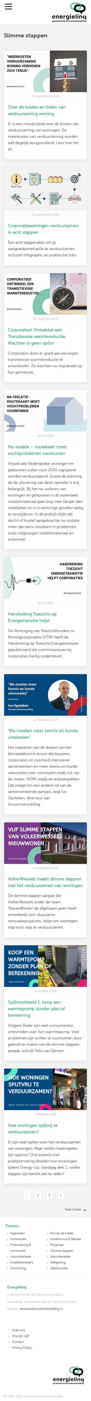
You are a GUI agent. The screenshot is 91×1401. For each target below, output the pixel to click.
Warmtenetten (60, 1256)
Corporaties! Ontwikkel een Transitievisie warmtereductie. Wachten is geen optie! (37, 337)
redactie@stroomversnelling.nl (41, 1309)
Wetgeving (58, 1262)
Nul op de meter (62, 1233)
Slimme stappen (61, 1251)
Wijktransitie (59, 1268)
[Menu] (11, 12)
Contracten (18, 1239)
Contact (18, 1342)
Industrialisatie (20, 1256)
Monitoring (18, 1268)
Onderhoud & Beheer (65, 1239)
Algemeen (17, 1233)
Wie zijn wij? (20, 1336)
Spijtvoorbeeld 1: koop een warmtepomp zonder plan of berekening (36, 1009)
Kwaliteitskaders (21, 1262)
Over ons (18, 1330)
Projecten (57, 1245)
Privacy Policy (22, 1347)
